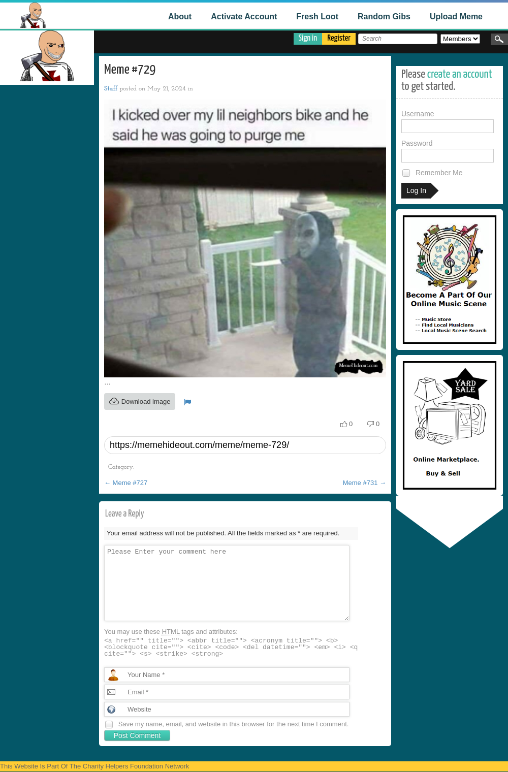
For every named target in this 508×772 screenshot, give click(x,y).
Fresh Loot (317, 16)
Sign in (308, 38)
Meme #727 (125, 483)
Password (447, 151)
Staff (110, 88)
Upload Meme (456, 16)
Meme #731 (364, 483)
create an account (459, 74)
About (180, 16)
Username (447, 121)
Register (339, 38)
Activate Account (244, 16)
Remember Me (431, 173)
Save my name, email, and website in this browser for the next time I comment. (233, 724)
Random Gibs (384, 16)
